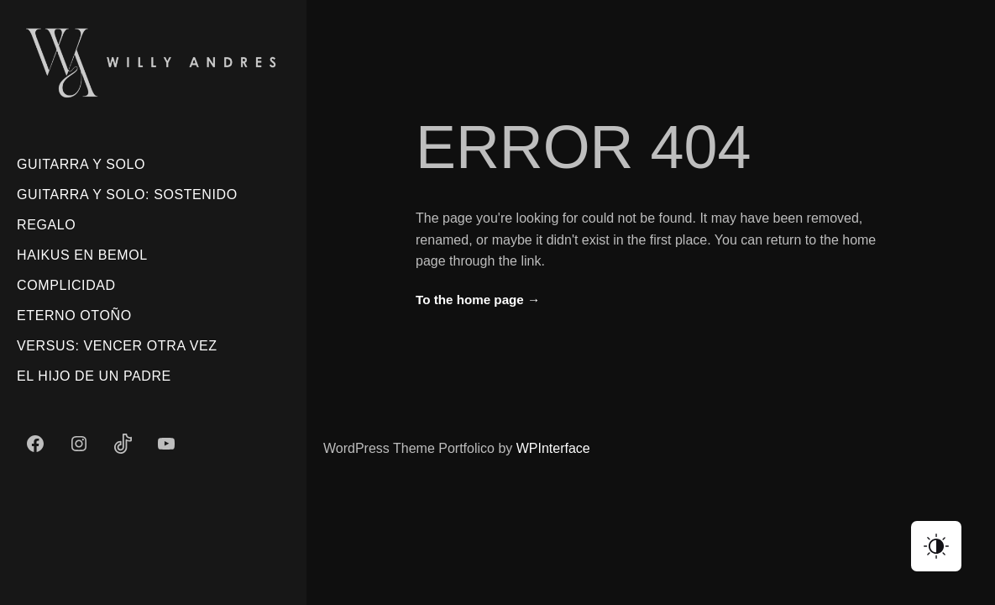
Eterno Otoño (74, 315)
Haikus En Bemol (82, 255)
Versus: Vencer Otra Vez (117, 346)
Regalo (46, 225)
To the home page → (478, 299)
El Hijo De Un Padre (94, 376)
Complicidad (66, 285)
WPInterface (553, 448)
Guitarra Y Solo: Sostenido (127, 194)
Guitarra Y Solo (81, 164)
